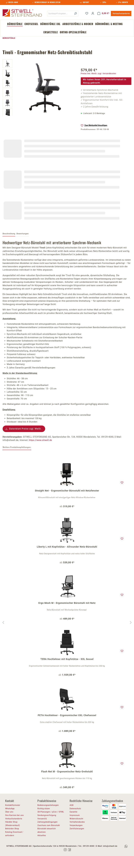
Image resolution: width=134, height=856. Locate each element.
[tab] (9, 233)
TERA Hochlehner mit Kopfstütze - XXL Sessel (67, 659)
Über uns (9, 812)
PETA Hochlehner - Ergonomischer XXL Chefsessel (67, 715)
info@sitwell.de (110, 846)
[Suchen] (75, 13)
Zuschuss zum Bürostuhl (48, 825)
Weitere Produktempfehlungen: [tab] (17, 447)
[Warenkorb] (103, 13)
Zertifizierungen (77, 829)
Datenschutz (75, 808)
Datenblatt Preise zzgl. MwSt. (25, 428)
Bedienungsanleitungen (48, 805)
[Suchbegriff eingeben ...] (59, 13)
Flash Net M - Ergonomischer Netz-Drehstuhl (67, 771)
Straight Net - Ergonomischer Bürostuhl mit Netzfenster (67, 490)
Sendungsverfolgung (46, 815)
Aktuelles (41, 835)
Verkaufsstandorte (121, 13)
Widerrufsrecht (76, 819)
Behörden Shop (12, 829)
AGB (72, 805)
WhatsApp (10, 808)
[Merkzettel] (87, 13)
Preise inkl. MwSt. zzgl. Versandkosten (98, 73)
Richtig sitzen (43, 808)
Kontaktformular (12, 805)
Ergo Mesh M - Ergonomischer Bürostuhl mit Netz (67, 603)
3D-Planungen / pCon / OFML (50, 812)
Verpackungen (76, 825)
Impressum (75, 815)
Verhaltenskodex (77, 822)
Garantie (73, 812)
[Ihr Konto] (93, 13)
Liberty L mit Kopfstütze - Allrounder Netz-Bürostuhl (67, 546)
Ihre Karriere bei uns (14, 815)
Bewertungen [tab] (22, 234)
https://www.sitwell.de (40, 440)
